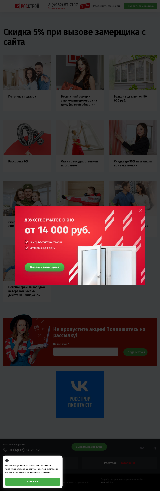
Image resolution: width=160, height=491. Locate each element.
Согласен (32, 481)
